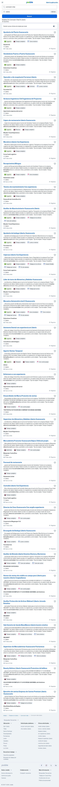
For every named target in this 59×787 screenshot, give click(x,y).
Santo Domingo (7, 731)
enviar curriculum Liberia (27, 726)
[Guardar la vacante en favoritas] (55, 32)
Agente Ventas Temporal (12, 351)
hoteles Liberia (42, 748)
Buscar (29, 16)
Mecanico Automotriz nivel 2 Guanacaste (19, 301)
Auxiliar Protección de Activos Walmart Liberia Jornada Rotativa (24, 602)
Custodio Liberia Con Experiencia (16, 486)
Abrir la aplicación (52, 2)
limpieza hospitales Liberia (45, 738)
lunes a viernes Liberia (44, 729)
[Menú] (2, 2)
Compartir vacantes (25, 773)
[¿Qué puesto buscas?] (29, 7)
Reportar (52, 48)
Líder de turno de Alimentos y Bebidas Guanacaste (22, 279)
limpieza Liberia (42, 731)
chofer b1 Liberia (42, 741)
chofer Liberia (42, 736)
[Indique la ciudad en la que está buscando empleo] (29, 12)
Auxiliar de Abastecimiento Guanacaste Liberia (21, 208)
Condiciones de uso (44, 778)
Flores (5, 745)
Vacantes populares (8, 755)
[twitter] (51, 765)
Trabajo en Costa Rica (45, 775)
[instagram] (46, 765)
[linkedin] (56, 765)
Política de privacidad (44, 780)
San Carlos (6, 726)
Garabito (5, 741)
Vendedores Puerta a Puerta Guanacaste (19, 54)
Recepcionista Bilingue (12, 163)
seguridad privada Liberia (45, 745)
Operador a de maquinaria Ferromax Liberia (19, 77)
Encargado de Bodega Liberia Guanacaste (19, 531)
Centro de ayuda (6, 775)
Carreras (3, 778)
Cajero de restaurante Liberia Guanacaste (19, 120)
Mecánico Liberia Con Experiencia (16, 142)
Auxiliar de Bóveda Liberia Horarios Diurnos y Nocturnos (24, 554)
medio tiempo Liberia (43, 726)
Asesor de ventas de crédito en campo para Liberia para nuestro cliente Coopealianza (24, 577)
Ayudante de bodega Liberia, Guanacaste (19, 233)
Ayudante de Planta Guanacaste (15, 32)
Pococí (5, 743)
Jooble (11, 784)
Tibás (4, 729)
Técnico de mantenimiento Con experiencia (20, 187)
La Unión (5, 748)
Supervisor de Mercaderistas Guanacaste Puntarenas (23, 647)
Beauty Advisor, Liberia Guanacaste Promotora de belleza (25, 668)
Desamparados (7, 733)
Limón (5, 738)
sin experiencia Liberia (44, 733)
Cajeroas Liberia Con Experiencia (15, 255)
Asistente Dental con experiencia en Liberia (19, 327)
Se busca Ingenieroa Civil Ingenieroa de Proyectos (22, 99)
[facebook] (41, 765)
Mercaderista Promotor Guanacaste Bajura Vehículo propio (25, 441)
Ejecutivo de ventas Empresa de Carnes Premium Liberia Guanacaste (24, 693)
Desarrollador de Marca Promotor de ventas (20, 396)
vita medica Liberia (26, 729)
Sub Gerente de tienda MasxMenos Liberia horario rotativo (25, 625)
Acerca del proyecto (6, 773)
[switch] (54, 26)
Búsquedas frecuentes (11, 720)
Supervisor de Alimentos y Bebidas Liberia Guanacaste (24, 419)
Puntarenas (6, 736)
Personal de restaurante (12, 462)
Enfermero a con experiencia (14, 374)
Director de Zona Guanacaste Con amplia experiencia (23, 507)
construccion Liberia (43, 743)
